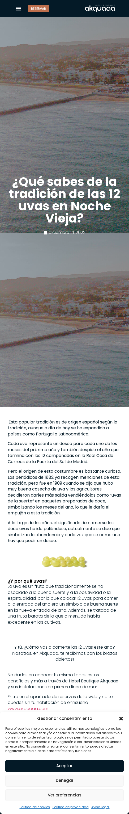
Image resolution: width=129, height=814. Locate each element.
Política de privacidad (71, 807)
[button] (121, 718)
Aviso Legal (100, 807)
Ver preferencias (64, 795)
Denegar (65, 780)
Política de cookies (35, 807)
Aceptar (64, 766)
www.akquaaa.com (28, 709)
